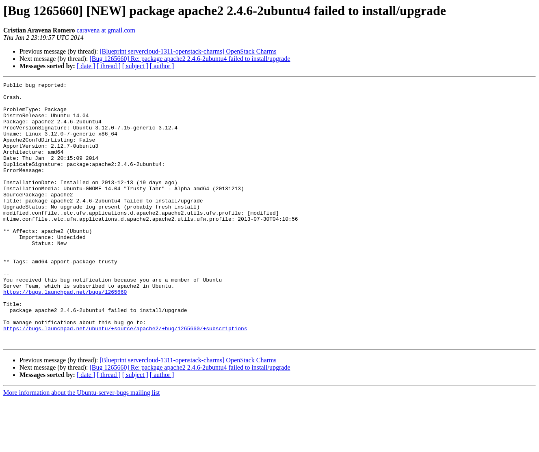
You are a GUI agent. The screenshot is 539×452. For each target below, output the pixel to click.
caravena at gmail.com (106, 30)
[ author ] (162, 65)
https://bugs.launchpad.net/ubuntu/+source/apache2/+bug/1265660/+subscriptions (125, 378)
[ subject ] (135, 65)
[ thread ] (109, 65)
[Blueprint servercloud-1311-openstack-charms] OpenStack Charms (188, 51)
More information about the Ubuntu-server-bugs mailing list (81, 444)
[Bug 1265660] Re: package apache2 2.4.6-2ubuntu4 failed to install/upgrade (189, 58)
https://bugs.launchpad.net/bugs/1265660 (65, 334)
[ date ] (86, 65)
